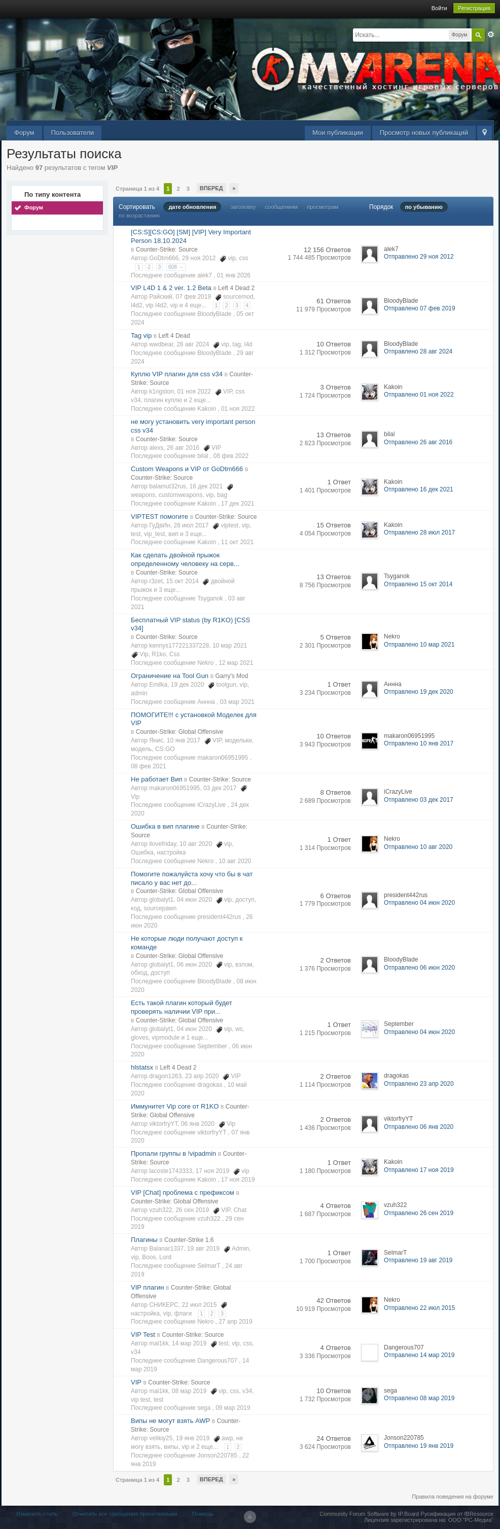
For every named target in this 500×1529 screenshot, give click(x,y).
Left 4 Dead (174, 335)
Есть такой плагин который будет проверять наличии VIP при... (181, 1007)
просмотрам (322, 207)
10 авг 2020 (235, 861)
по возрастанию (139, 215)
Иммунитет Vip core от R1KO (175, 1106)
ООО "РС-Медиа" (470, 1520)
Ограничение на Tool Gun (169, 676)
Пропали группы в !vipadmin (173, 1153)
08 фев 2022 (230, 455)
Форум (24, 132)
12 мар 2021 (236, 662)
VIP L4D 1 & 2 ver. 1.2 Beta (171, 288)
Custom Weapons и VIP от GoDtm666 (187, 469)
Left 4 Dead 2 (236, 288)
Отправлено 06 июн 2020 (419, 967)
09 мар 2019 (233, 1407)
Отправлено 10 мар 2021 (419, 644)
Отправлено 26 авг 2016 (418, 442)
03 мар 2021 (237, 701)
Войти (439, 8)
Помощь (203, 1514)
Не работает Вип (156, 779)
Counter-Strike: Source (167, 249)
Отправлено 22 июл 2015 (419, 1307)
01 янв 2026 (234, 275)
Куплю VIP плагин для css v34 (177, 374)
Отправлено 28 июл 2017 (419, 532)
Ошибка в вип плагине (165, 826)
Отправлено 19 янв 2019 (418, 1445)
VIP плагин (147, 1287)
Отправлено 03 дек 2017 (418, 799)
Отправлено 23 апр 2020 (419, 1083)
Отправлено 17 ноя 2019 (419, 1170)
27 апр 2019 (236, 1321)
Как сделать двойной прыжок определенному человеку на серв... (185, 559)
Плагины (144, 1239)
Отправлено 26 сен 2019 (418, 1213)
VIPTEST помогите (159, 516)
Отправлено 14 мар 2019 (419, 1355)
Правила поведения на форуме (452, 1497)
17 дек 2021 (238, 503)
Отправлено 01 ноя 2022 (419, 394)
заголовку (243, 207)
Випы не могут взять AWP (170, 1421)
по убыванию (424, 207)
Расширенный (491, 34)
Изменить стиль (37, 1514)
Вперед (211, 188)
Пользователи (72, 132)
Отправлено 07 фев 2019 (419, 308)
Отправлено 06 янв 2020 (418, 1126)
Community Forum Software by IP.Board (369, 1514)
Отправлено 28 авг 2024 (418, 351)
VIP (136, 1382)
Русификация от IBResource (456, 1514)
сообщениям (281, 207)
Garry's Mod (231, 676)
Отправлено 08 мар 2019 (419, 1398)
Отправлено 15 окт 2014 (418, 584)
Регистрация (474, 8)
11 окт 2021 (237, 542)
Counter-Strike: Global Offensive (180, 731)
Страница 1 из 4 (137, 189)
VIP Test (143, 1334)
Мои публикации (337, 132)
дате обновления (192, 207)
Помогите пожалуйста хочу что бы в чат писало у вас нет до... (192, 878)
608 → (175, 267)
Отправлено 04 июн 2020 (419, 902)
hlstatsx (142, 1067)
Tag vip (141, 335)
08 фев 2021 (148, 766)
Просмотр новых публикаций (424, 132)
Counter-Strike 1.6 (188, 1239)
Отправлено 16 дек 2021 (418, 489)
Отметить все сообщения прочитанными (125, 1514)
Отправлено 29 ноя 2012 (419, 256)
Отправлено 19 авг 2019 (418, 1260)
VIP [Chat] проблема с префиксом (182, 1192)
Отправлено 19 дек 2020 (418, 691)
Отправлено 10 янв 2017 (418, 743)
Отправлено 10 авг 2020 (418, 846)
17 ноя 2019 (238, 1179)
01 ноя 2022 (238, 408)
